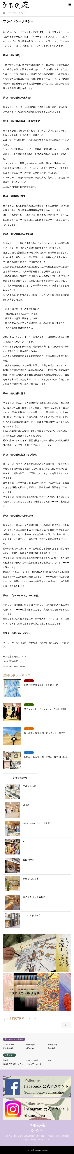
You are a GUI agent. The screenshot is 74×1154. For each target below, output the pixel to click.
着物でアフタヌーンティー (14, 1064)
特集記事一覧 (30, 1140)
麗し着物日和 (63, 1136)
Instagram (32, 1130)
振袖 (49, 1060)
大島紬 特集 (30, 1045)
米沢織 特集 (52, 1045)
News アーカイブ (34, 1064)
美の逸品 (51, 1048)
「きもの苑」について (12, 1136)
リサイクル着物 (31, 1060)
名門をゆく (30, 1048)
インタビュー (8, 1045)
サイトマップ (43, 1140)
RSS (42, 1130)
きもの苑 (37, 1125)
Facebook (37, 1130)
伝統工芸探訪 (8, 1048)
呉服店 (6, 1060)
